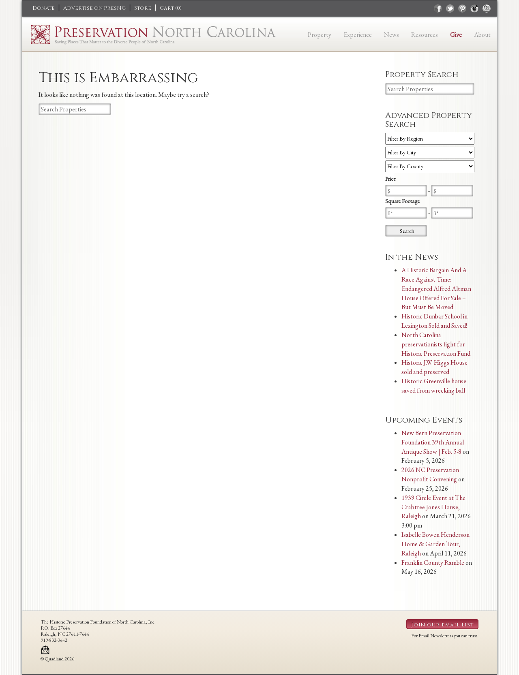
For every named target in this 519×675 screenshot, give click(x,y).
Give (456, 34)
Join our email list (442, 624)
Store (142, 8)
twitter (450, 8)
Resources (424, 34)
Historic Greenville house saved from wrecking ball (433, 386)
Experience (357, 34)
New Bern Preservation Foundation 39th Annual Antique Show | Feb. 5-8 (432, 442)
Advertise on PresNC (94, 8)
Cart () (171, 8)
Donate (43, 8)
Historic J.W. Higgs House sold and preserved (434, 367)
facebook (438, 8)
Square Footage (402, 201)
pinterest (462, 8)
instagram (474, 8)
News (391, 34)
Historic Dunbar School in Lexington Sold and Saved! (434, 321)
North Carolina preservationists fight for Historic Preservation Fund (435, 344)
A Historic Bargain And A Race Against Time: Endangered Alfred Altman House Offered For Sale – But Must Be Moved (436, 288)
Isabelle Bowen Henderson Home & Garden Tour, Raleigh (435, 544)
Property (319, 34)
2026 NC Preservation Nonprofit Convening (430, 474)
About (482, 34)
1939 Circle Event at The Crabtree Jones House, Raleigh (433, 507)
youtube (487, 8)
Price (390, 178)
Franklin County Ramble (432, 562)
